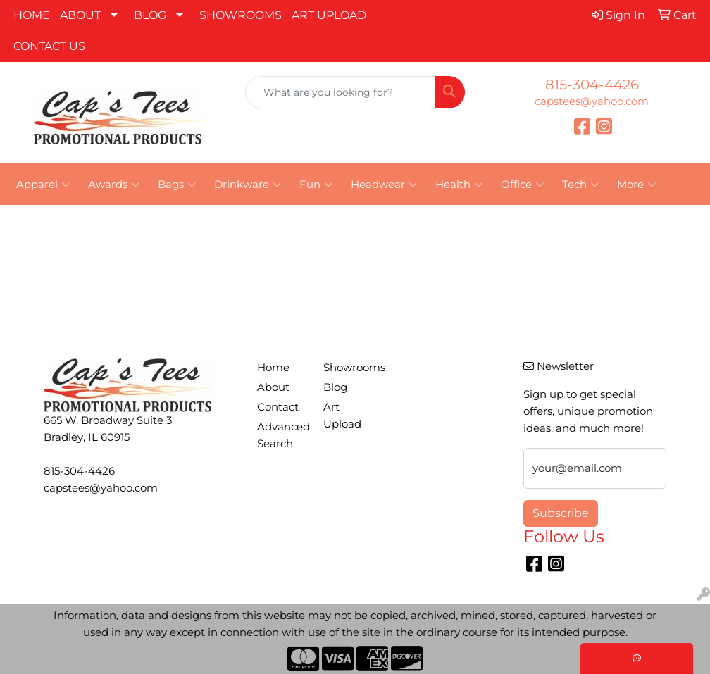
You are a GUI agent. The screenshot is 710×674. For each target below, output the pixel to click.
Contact (278, 407)
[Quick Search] (340, 92)
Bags (177, 184)
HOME (31, 15)
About (273, 387)
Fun (315, 184)
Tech (580, 184)
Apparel (43, 184)
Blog (335, 387)
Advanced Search (281, 435)
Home (273, 367)
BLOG (150, 15)
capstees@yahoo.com (592, 101)
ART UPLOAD (329, 15)
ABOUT (80, 15)
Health (458, 184)
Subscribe (560, 513)
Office (522, 184)
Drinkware (247, 184)
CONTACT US (49, 46)
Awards (113, 184)
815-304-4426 (592, 84)
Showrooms (348, 367)
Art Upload (342, 415)
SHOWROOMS (240, 15)
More (636, 184)
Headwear (384, 184)
